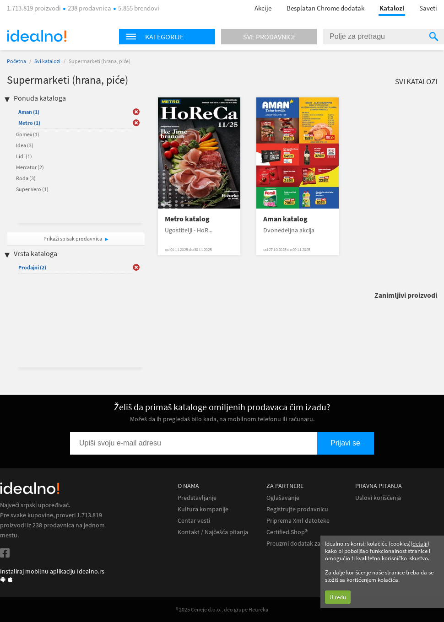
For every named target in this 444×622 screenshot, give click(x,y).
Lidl (24, 156)
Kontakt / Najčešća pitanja (213, 532)
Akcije (262, 8)
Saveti (428, 8)
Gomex (27, 134)
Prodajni (32, 267)
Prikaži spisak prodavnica (72, 238)
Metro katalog (187, 218)
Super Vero (32, 189)
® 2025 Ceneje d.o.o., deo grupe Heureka (222, 609)
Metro (29, 122)
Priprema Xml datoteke (298, 521)
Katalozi (391, 8)
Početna (16, 61)
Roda (26, 178)
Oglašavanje (282, 498)
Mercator (30, 167)
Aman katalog (285, 218)
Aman (28, 111)
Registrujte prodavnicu (297, 509)
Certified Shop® (287, 532)
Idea (24, 145)
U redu (338, 597)
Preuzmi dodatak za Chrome (305, 543)
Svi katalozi (47, 61)
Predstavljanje (197, 498)
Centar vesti (194, 521)
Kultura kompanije (203, 509)
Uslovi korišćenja (378, 498)
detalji (420, 543)
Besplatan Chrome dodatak (325, 8)
